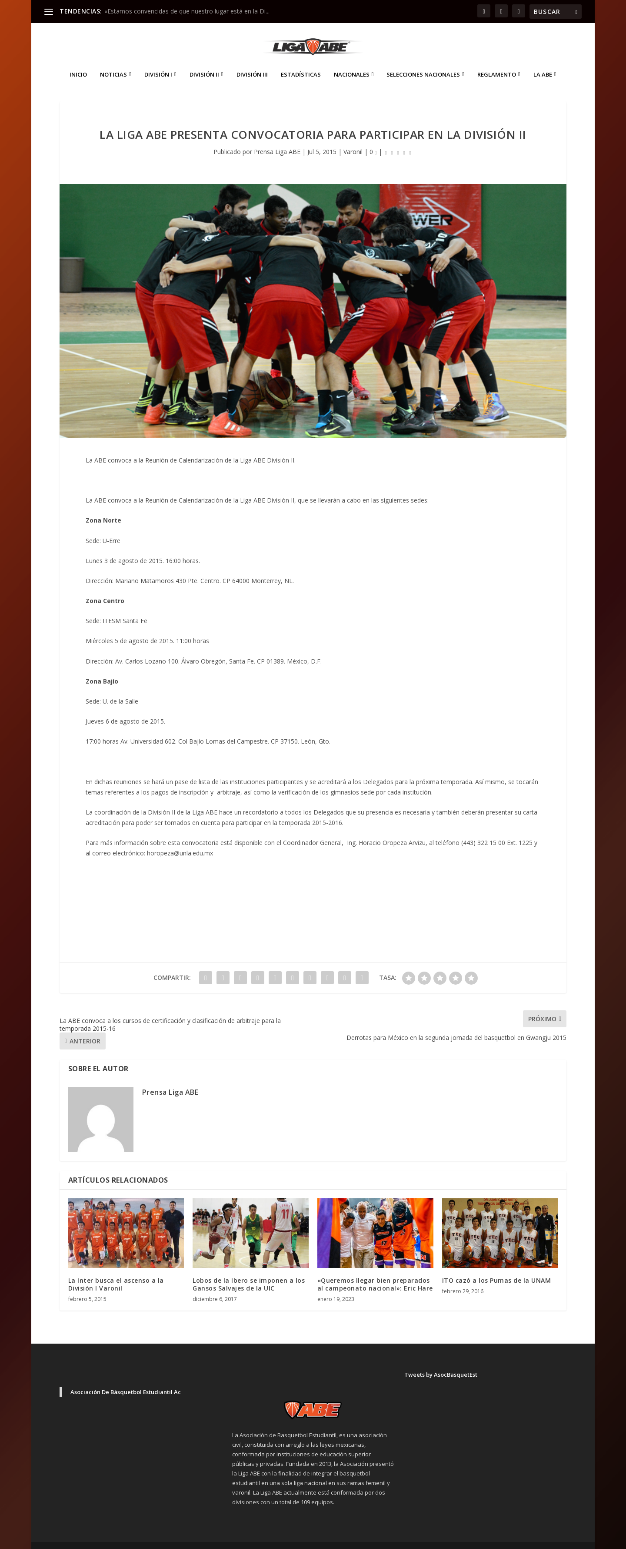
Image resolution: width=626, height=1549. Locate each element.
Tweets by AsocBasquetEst (440, 1361)
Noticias (113, 61)
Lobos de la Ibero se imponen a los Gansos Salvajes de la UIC (249, 1271)
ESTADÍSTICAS (301, 61)
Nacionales (352, 61)
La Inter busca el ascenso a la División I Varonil (116, 1271)
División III (252, 61)
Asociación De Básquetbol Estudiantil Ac (125, 1379)
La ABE (542, 61)
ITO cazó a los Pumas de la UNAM (496, 1267)
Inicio (78, 61)
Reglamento (496, 61)
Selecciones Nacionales (423, 61)
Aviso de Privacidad (499, 1538)
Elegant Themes (120, 1539)
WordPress (212, 1539)
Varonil (353, 138)
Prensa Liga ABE (277, 138)
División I (158, 61)
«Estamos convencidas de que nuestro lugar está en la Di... (187, 11)
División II (204, 61)
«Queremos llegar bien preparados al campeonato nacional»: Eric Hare (375, 1271)
